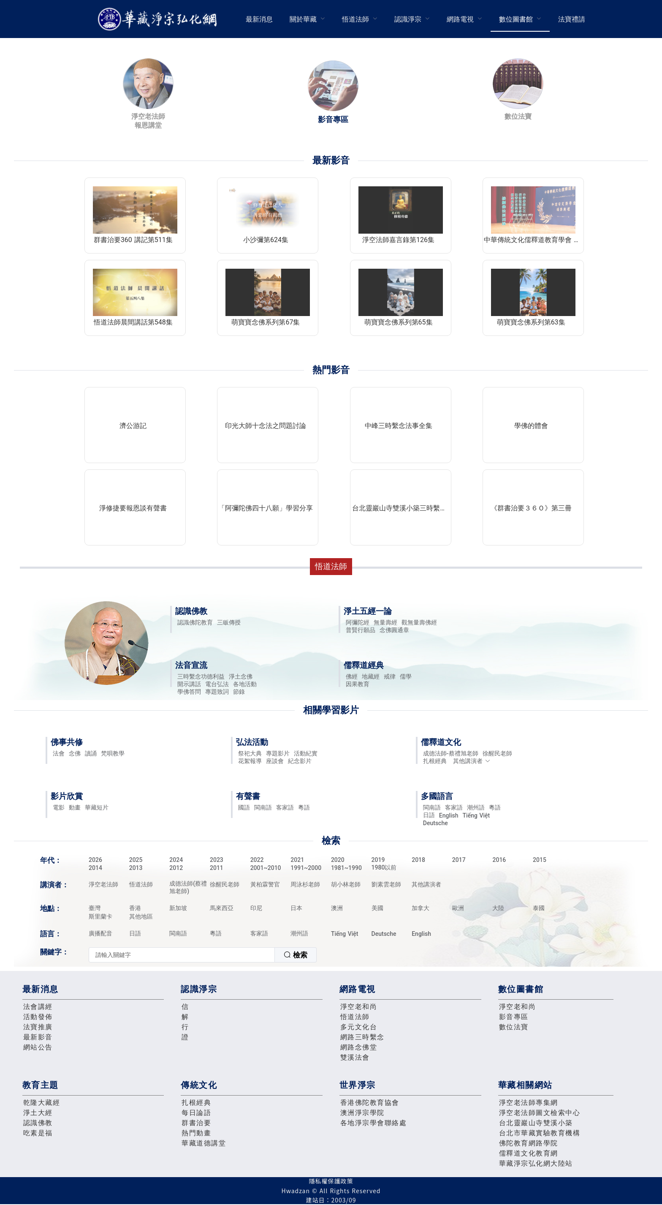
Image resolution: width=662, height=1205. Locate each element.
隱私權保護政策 (331, 1181)
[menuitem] (259, 19)
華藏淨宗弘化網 (159, 19)
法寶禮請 (571, 19)
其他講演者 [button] (472, 761)
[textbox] (182, 954)
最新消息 (259, 19)
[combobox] (203, 954)
